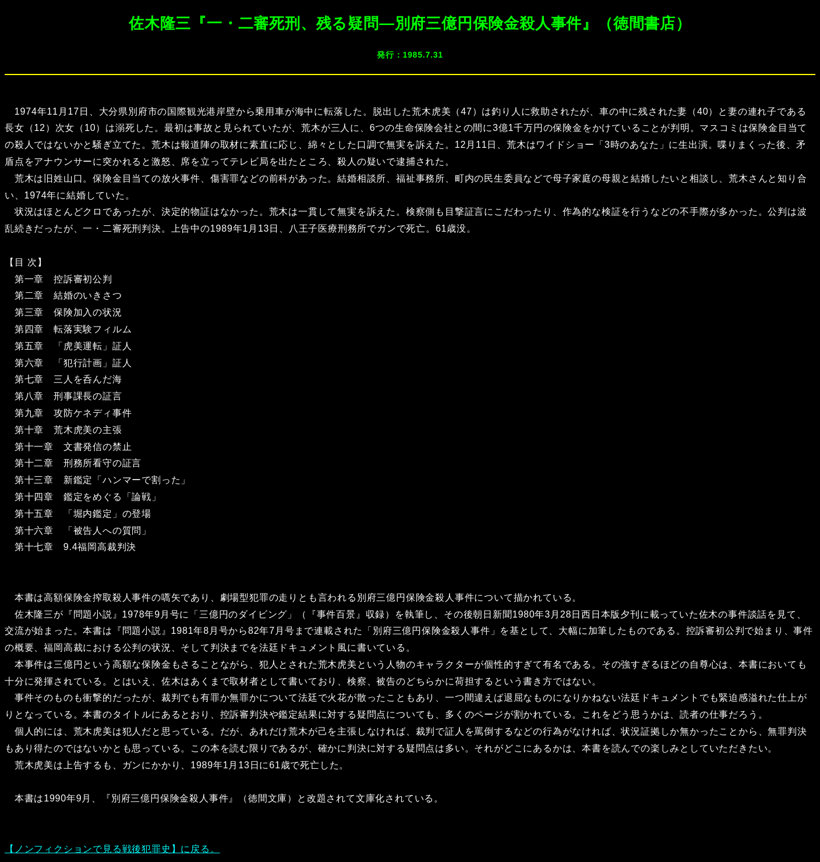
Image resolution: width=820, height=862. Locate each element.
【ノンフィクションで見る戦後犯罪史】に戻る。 (112, 849)
